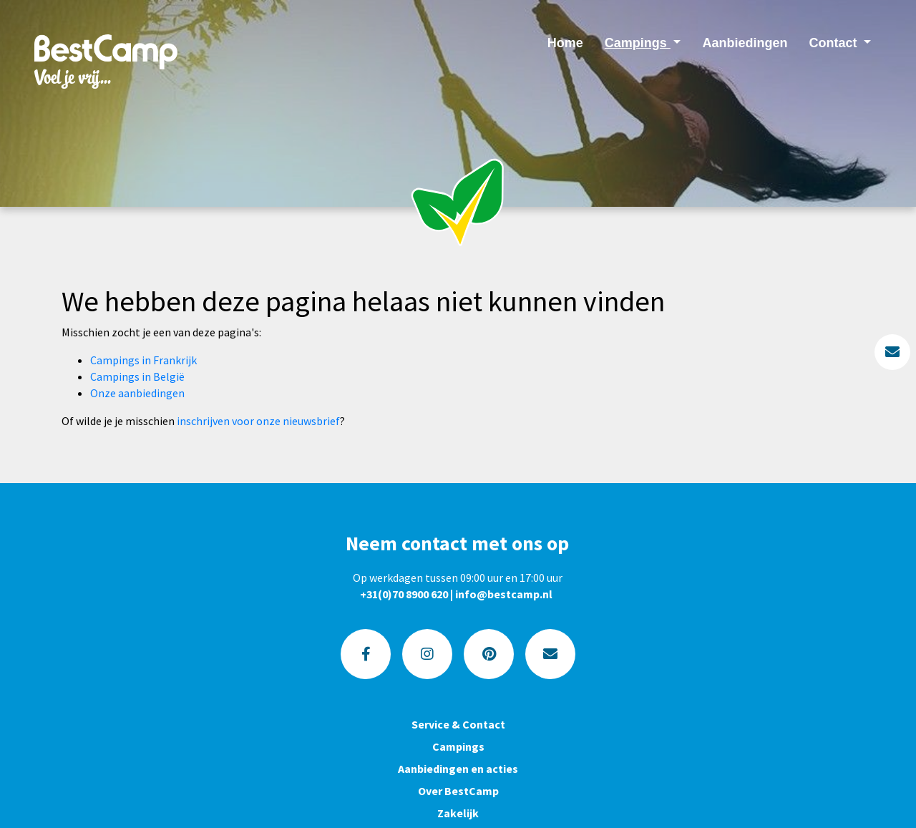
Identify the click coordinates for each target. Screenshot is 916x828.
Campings (638, 43)
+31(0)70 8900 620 (404, 594)
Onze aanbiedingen (137, 393)
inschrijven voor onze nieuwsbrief (258, 421)
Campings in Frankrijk (143, 360)
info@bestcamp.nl (503, 594)
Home (565, 43)
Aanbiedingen (744, 43)
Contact (834, 43)
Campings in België (137, 376)
